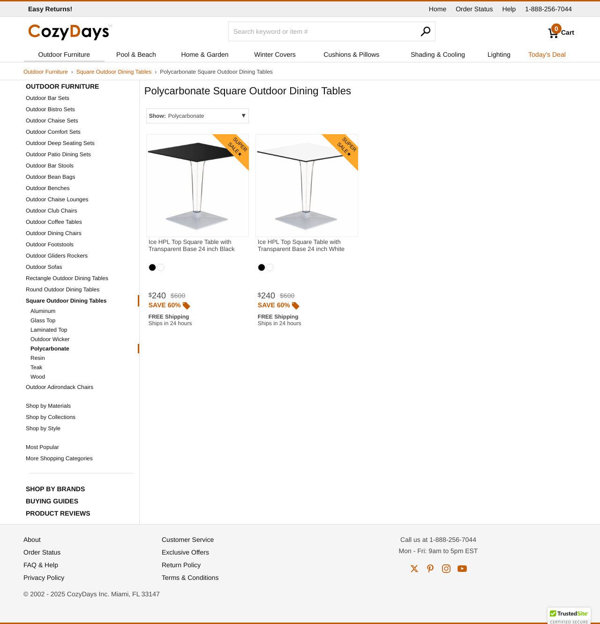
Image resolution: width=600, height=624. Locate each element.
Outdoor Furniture (64, 54)
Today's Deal (547, 54)
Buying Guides (52, 501)
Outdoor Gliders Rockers (57, 255)
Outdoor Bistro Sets (50, 109)
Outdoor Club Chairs (51, 210)
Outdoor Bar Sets (47, 98)
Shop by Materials (48, 406)
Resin (37, 358)
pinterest (430, 568)
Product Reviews (58, 513)
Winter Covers (275, 54)
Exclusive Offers (185, 552)
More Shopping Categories (59, 458)
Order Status (474, 9)
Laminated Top (49, 330)
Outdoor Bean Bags (50, 177)
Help (509, 9)
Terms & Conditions (190, 577)
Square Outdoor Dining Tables (114, 71)
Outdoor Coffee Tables (54, 222)
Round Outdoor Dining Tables (62, 289)
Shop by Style (43, 428)
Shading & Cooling (438, 54)
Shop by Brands (55, 489)
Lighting (499, 54)
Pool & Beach (136, 54)
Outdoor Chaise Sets (52, 120)
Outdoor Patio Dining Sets (58, 154)
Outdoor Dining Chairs (54, 233)
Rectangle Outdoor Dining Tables (67, 278)
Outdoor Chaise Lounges (57, 199)
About (32, 539)
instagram (446, 568)
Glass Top (42, 320)
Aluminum (42, 311)
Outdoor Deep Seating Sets (60, 143)
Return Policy (181, 565)
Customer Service (188, 539)
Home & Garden (204, 54)
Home (437, 9)
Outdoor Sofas (44, 267)
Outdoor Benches (47, 188)
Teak (36, 367)
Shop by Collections (50, 417)
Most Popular (42, 447)
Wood (37, 376)
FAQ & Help (40, 565)
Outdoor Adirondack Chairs (59, 387)
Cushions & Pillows (351, 54)
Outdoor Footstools (50, 244)
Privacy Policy (43, 577)
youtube (462, 568)
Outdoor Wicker (49, 339)
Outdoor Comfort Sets (53, 132)
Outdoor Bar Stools (50, 165)
